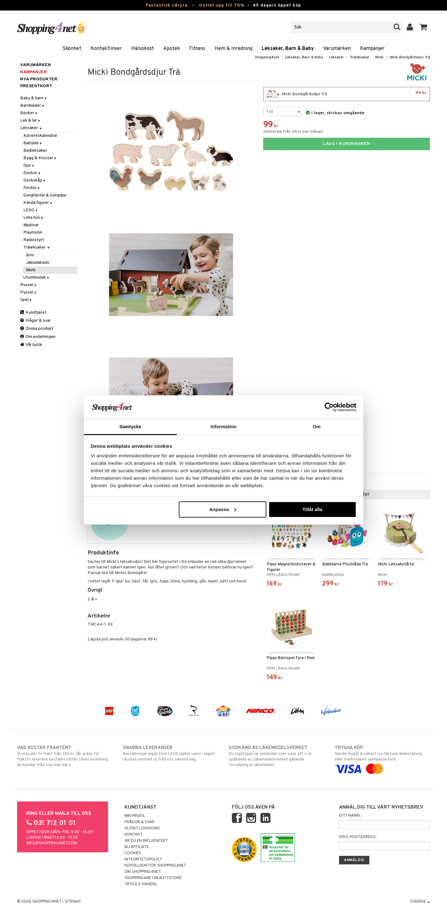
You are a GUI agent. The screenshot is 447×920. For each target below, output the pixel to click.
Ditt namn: (350, 815)
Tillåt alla (312, 509)
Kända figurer (38, 202)
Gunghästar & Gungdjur (45, 195)
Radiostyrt (33, 240)
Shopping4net (267, 57)
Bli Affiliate (136, 847)
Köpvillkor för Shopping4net (155, 865)
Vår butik (31, 345)
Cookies (132, 853)
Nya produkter (38, 79)
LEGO (30, 210)
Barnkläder (32, 105)
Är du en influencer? (146, 840)
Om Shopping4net (142, 871)
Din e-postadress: (357, 837)
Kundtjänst (33, 312)
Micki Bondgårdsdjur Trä (410, 57)
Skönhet (71, 49)
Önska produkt (36, 328)
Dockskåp (34, 180)
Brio (30, 255)
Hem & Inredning (233, 49)
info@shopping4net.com (51, 843)
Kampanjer (372, 49)
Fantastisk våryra (166, 5)
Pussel (28, 285)
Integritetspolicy (143, 859)
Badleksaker (35, 150)
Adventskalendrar (40, 135)
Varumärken (337, 49)
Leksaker (336, 57)
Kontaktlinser (106, 49)
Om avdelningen (38, 336)
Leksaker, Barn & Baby (288, 49)
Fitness (197, 49)
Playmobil (32, 232)
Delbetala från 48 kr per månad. (293, 131)
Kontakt (133, 834)
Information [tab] (223, 426)
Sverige (420, 901)
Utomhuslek (36, 277)
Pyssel (28, 292)
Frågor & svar (35, 320)
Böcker (29, 113)
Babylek (33, 143)
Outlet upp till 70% (221, 5)
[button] (423, 27)
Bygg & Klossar (40, 158)
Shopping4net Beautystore (153, 878)
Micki (379, 57)
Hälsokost (142, 49)
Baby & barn (33, 98)
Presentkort (36, 86)
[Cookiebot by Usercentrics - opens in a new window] (329, 407)
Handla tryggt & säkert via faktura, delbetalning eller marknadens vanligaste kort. (382, 758)
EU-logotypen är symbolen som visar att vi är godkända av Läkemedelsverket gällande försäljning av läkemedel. (276, 756)
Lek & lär (30, 120)
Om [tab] (316, 426)
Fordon (32, 188)
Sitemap (73, 901)
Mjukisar (31, 225)
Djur (29, 165)
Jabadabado (37, 262)
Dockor (32, 173)
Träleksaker (359, 57)
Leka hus (33, 217)
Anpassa (222, 509)
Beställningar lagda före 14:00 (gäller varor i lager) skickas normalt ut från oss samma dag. (170, 753)
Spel (26, 300)
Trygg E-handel (140, 884)
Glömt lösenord (142, 828)
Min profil (134, 816)
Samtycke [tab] (131, 426)
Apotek (171, 49)
